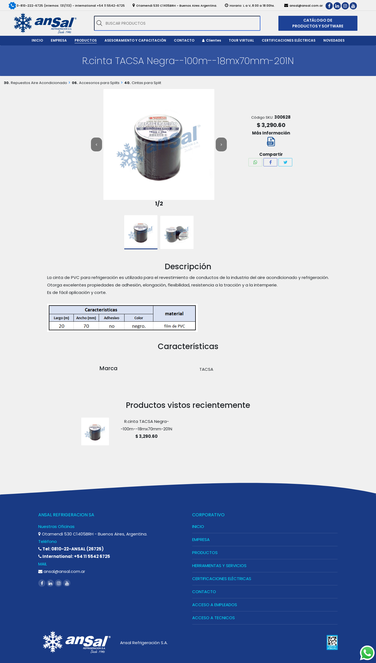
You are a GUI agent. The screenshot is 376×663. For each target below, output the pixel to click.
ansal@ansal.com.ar (61, 571)
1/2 (159, 203)
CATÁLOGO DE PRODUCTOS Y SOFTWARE (317, 23)
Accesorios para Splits (99, 82)
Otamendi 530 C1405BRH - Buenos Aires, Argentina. (92, 534)
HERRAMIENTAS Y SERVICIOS (219, 565)
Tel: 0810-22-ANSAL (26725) (71, 549)
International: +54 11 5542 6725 (74, 556)
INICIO (198, 526)
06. (75, 82)
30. (7, 82)
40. (127, 82)
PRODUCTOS (205, 552)
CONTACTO (204, 592)
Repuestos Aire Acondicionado (39, 82)
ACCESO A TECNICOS (213, 618)
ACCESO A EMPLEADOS (214, 605)
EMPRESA (201, 539)
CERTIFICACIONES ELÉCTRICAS (221, 578)
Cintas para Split (146, 82)
